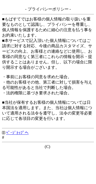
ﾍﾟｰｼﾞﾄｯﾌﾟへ (17, 133)
